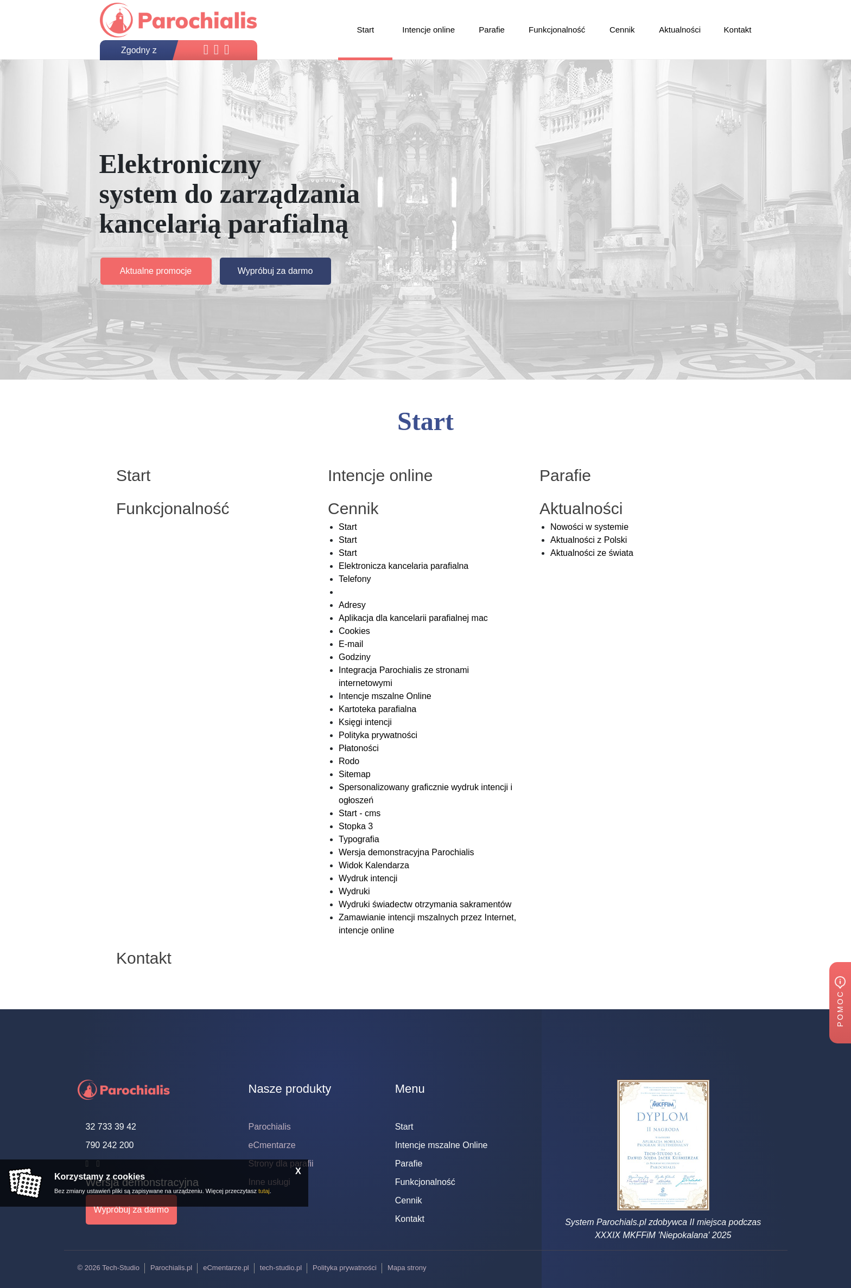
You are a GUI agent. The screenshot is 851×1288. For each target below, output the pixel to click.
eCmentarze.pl (226, 1268)
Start (348, 526)
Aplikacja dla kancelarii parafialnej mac (413, 618)
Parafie (409, 1163)
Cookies (354, 631)
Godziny (355, 657)
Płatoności (359, 748)
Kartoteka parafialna (377, 709)
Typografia (359, 839)
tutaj (264, 1191)
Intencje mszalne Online (385, 696)
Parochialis (270, 1126)
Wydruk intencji (368, 878)
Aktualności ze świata (591, 553)
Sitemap (355, 774)
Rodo (349, 761)
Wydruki (354, 891)
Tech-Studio (120, 1268)
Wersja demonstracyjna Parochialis (406, 852)
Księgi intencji (365, 722)
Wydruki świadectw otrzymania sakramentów (425, 904)
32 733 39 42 (111, 1126)
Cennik (408, 1200)
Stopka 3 (356, 826)
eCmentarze (272, 1145)
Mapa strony (407, 1268)
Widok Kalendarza (374, 865)
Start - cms (359, 813)
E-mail (351, 644)
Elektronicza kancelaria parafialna (403, 566)
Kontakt (409, 1218)
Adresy (352, 605)
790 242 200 (110, 1145)
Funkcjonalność (425, 1182)
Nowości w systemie (589, 526)
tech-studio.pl (281, 1268)
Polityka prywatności (378, 735)
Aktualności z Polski (588, 539)
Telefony (355, 579)
